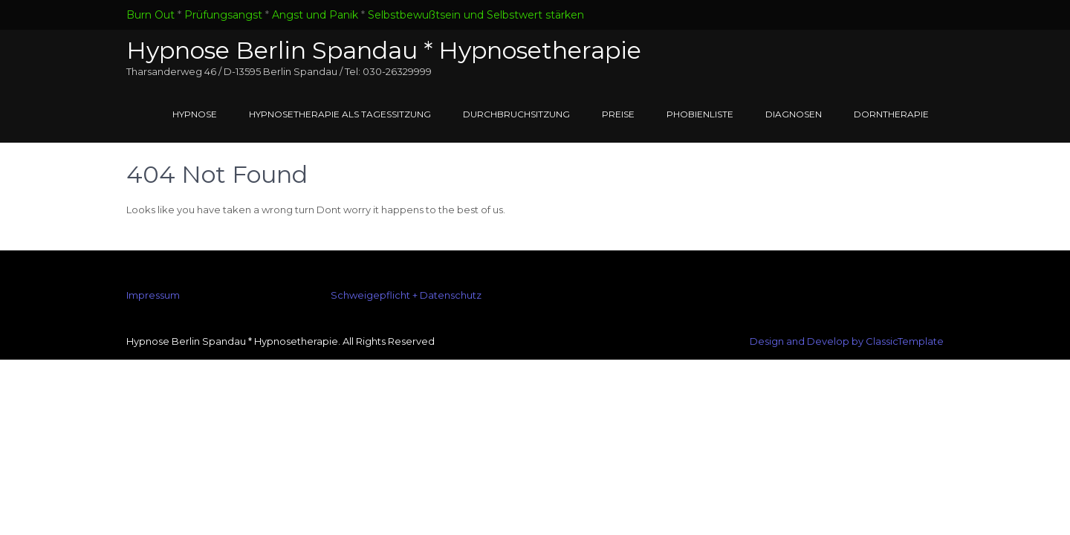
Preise (618, 114)
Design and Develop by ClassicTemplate (847, 341)
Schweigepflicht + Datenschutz (406, 295)
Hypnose (194, 114)
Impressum (153, 295)
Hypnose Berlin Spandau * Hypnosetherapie (383, 50)
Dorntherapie (891, 114)
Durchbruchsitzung (516, 114)
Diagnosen (793, 114)
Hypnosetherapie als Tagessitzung (340, 114)
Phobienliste (700, 114)
